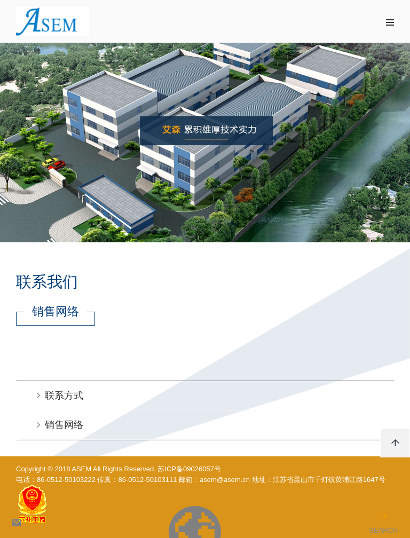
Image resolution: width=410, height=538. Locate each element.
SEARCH (383, 530)
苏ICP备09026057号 (189, 469)
